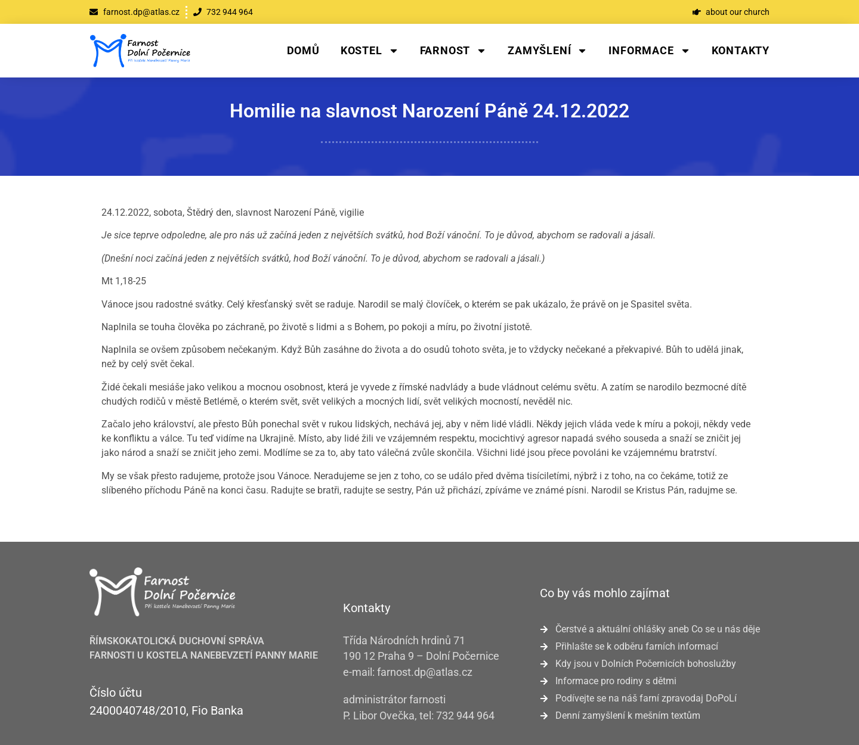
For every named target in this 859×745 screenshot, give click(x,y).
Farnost (453, 50)
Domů (303, 50)
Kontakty (741, 50)
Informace (649, 50)
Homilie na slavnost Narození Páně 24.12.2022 (429, 111)
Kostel (370, 50)
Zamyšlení (548, 50)
